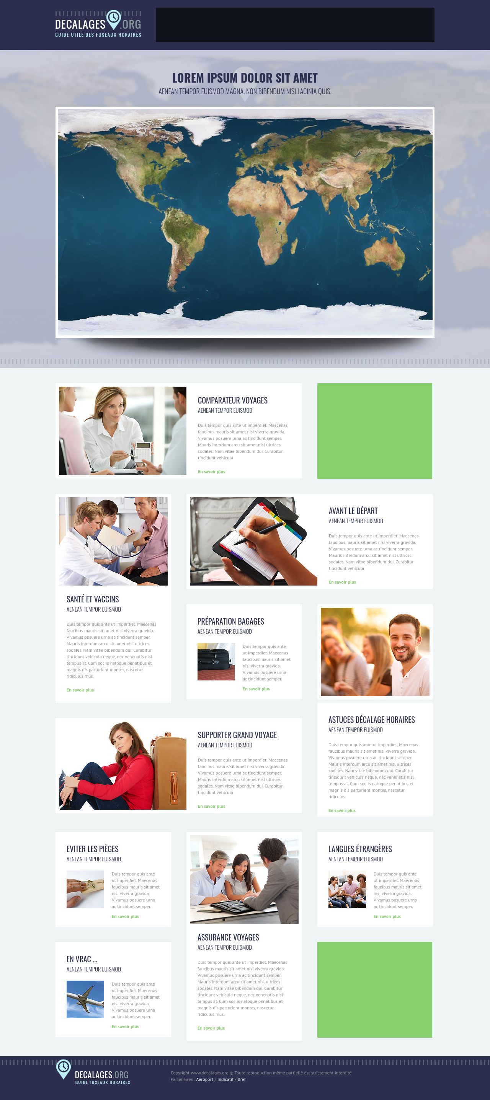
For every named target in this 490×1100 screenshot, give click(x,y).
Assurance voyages (228, 937)
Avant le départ (353, 510)
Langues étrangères (360, 848)
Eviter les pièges (93, 848)
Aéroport (204, 1079)
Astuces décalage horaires (371, 719)
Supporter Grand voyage (237, 734)
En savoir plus (211, 471)
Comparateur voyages (233, 400)
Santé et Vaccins (93, 599)
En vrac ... (82, 959)
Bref (242, 1079)
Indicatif (225, 1079)
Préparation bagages (231, 621)
